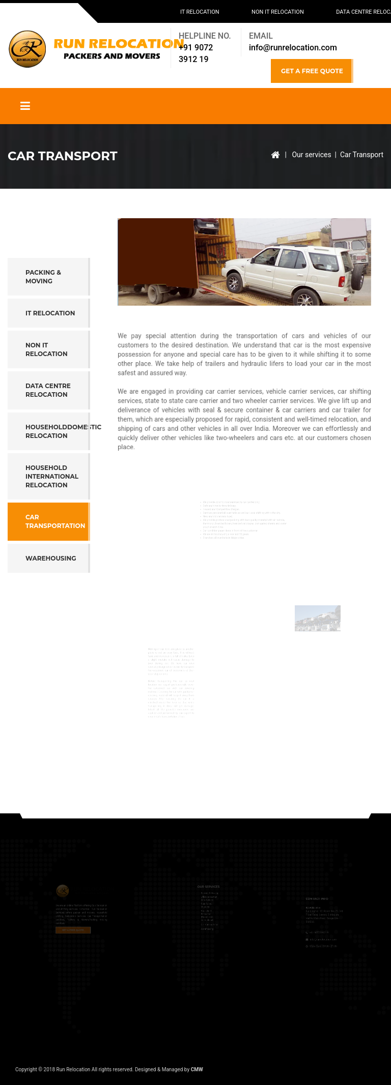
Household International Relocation (51, 512)
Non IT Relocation (278, 12)
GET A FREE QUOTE (312, 71)
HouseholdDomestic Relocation (57, 467)
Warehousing (50, 594)
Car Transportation (55, 557)
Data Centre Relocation (48, 426)
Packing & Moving (43, 312)
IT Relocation (199, 12)
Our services (311, 155)
